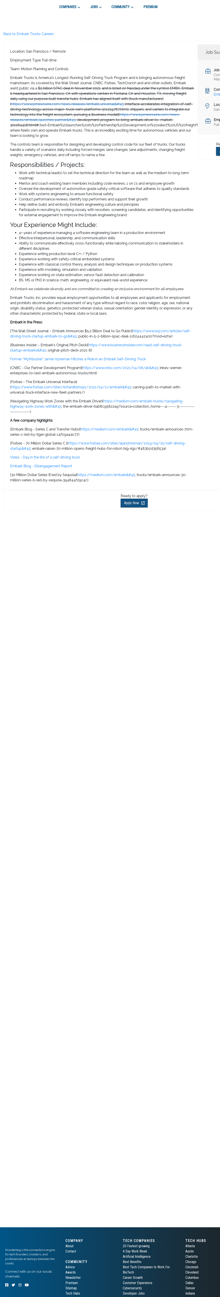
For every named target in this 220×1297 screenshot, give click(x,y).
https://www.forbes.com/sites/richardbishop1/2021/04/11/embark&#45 (71, 387)
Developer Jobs (134, 1293)
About (69, 1246)
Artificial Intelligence (137, 1256)
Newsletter (73, 1278)
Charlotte (191, 1256)
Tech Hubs (72, 1293)
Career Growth (133, 1278)
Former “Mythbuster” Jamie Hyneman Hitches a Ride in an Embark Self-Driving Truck (78, 359)
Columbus (192, 1278)
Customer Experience (137, 1283)
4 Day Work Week (135, 1251)
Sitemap (71, 1288)
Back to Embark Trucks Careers (28, 34)
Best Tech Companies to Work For (146, 1267)
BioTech (128, 1272)
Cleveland (192, 1272)
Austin (189, 1251)
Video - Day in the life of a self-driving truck (45, 457)
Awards (70, 1272)
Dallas (189, 1283)
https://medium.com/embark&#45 (109, 429)
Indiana (190, 1293)
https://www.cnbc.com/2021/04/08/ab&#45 (120, 368)
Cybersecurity (132, 1288)
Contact (70, 1251)
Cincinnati (191, 1267)
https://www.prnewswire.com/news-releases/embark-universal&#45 (67, 104)
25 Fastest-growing (136, 1246)
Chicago (190, 1262)
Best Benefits (132, 1262)
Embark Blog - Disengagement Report (41, 466)
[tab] (21, 5)
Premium (71, 1283)
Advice (70, 1267)
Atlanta (190, 1246)
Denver (190, 1288)
